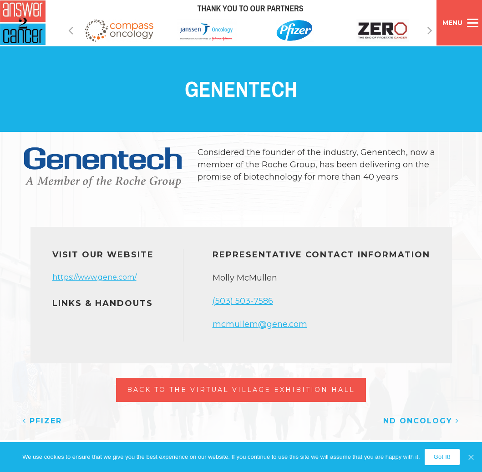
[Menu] (459, 22)
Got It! (442, 456)
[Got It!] (470, 457)
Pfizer (42, 421)
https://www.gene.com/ (94, 277)
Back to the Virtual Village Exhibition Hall (241, 390)
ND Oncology (421, 421)
